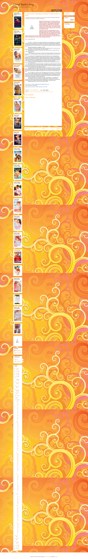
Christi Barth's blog (23, 4)
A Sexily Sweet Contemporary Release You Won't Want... (17, 462)
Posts (16, 359)
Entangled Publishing (40, 91)
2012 (17, 546)
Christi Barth (18, 350)
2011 (17, 548)
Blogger (56, 556)
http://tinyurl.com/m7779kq (42, 86)
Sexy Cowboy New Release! (17, 446)
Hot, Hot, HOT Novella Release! (17, 498)
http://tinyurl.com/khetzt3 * (31, 86)
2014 (17, 376)
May (17, 399)
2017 (17, 371)
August (17, 392)
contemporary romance (32, 91)
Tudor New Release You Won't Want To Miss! (17, 513)
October (17, 386)
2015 (17, 374)
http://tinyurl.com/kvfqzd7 (32, 85)
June (17, 397)
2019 (17, 368)
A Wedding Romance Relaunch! (17, 528)
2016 (17, 373)
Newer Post (27, 128)
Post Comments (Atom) (45, 132)
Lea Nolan (46, 91)
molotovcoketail (47, 556)
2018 (17, 369)
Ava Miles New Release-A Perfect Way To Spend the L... (17, 431)
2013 (17, 545)
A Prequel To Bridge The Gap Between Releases (17, 482)
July (17, 395)
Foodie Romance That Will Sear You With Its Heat (17, 410)
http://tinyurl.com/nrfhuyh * (40, 84)
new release (51, 91)
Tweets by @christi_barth (67, 13)
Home (43, 128)
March (17, 538)
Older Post (58, 128)
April (17, 535)
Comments (17, 361)
